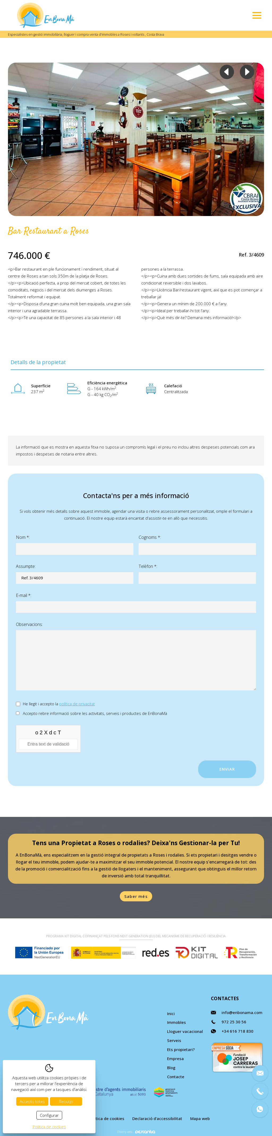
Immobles (176, 1022)
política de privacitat (77, 703)
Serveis (174, 1040)
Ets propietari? (181, 1049)
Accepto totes (32, 1101)
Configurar (49, 1115)
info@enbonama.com (242, 1012)
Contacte (175, 1076)
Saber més (136, 896)
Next (247, 72)
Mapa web (200, 1118)
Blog (171, 1067)
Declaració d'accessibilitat (157, 1118)
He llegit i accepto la (59, 703)
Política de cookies (106, 1118)
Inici (171, 1013)
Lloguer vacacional (185, 1031)
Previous (227, 72)
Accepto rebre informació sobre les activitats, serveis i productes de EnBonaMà (95, 713)
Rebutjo (66, 1101)
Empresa (175, 1058)
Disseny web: (136, 1131)
